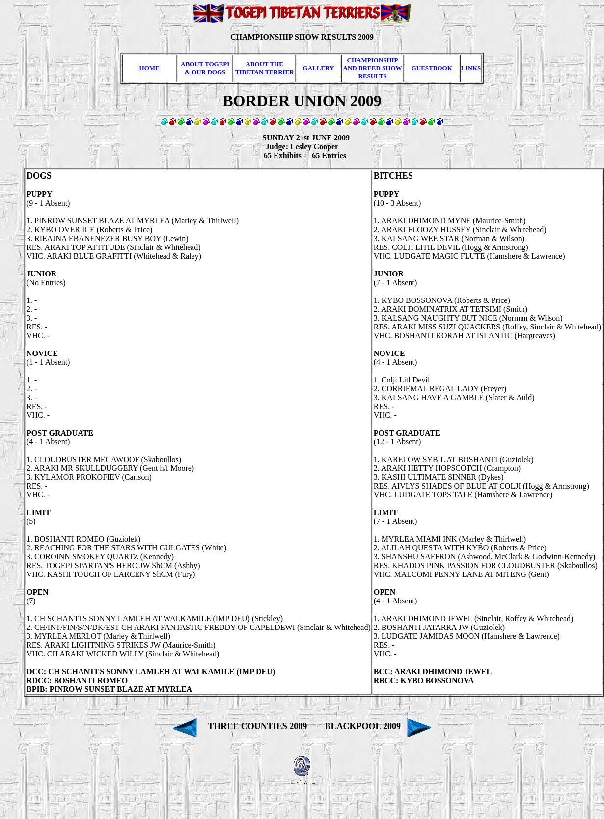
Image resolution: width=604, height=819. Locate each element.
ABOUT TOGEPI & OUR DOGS (205, 68)
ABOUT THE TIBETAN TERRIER (264, 68)
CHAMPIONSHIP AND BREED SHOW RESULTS (372, 68)
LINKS (471, 68)
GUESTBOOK (432, 68)
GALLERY (318, 68)
